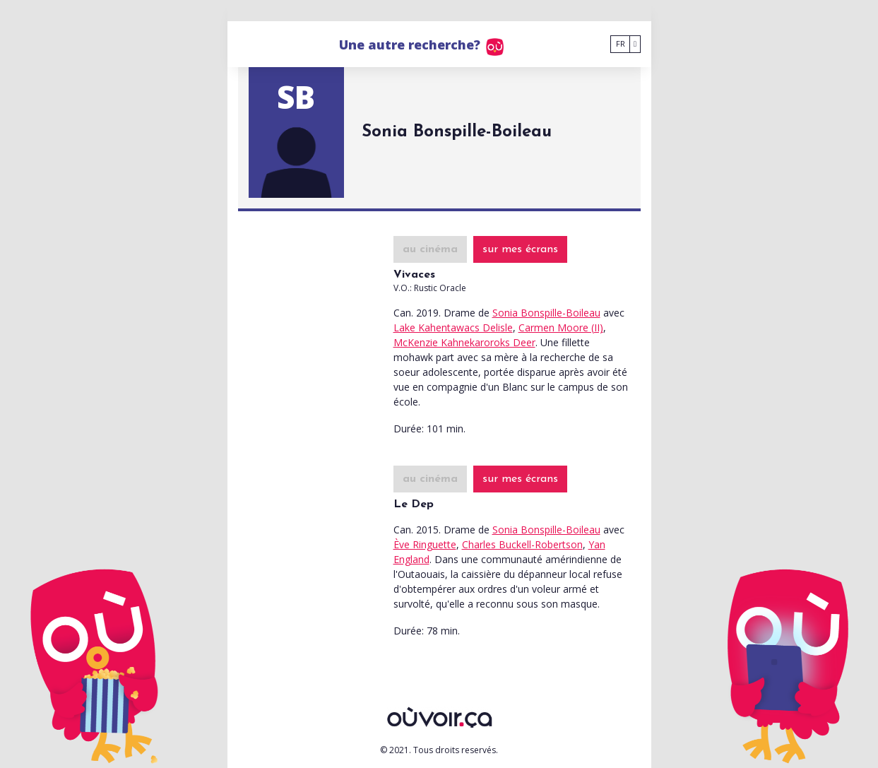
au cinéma (430, 249)
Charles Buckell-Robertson (522, 544)
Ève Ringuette (424, 544)
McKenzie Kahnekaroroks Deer (464, 342)
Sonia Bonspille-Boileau (546, 312)
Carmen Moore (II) (560, 327)
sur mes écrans (520, 249)
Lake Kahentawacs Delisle (453, 327)
